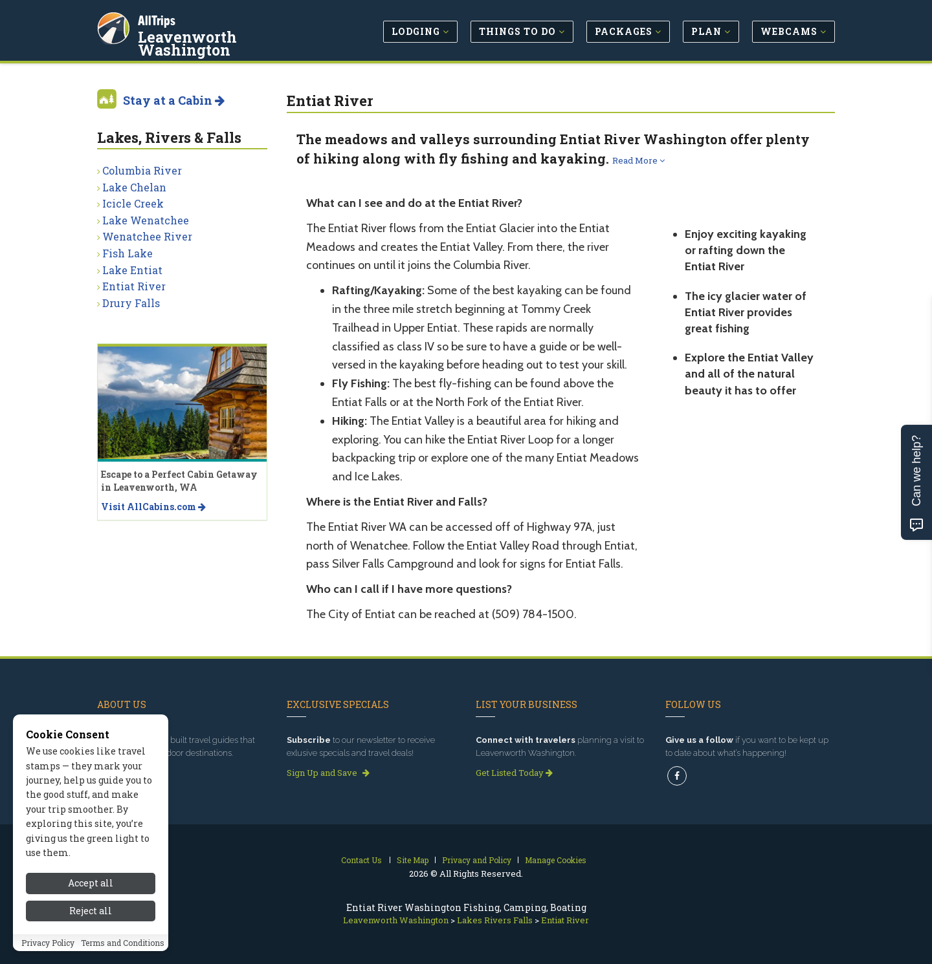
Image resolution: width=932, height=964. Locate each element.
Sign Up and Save (328, 772)
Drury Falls (131, 303)
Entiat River (134, 286)
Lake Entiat (132, 270)
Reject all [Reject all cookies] (90, 911)
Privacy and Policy (476, 860)
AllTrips (158, 18)
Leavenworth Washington (237, 35)
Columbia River (142, 170)
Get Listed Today (514, 772)
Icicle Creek (133, 203)
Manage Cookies (555, 860)
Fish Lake (127, 253)
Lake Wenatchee (145, 220)
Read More (638, 160)
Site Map (412, 860)
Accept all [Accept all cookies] (90, 883)
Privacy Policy (47, 942)
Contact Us (361, 860)
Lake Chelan (134, 187)
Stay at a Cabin (174, 100)
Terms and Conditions (122, 942)
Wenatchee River (147, 236)
